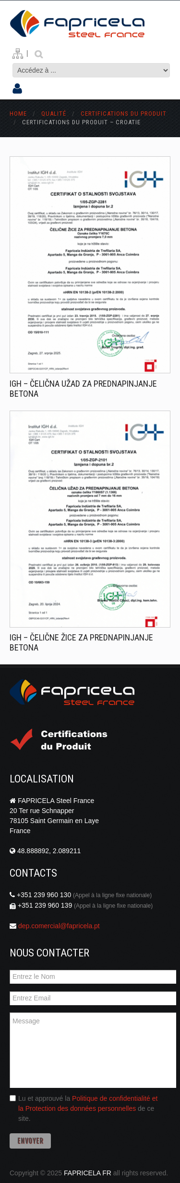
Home (18, 113)
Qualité (54, 113)
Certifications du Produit (124, 113)
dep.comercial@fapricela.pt (59, 926)
